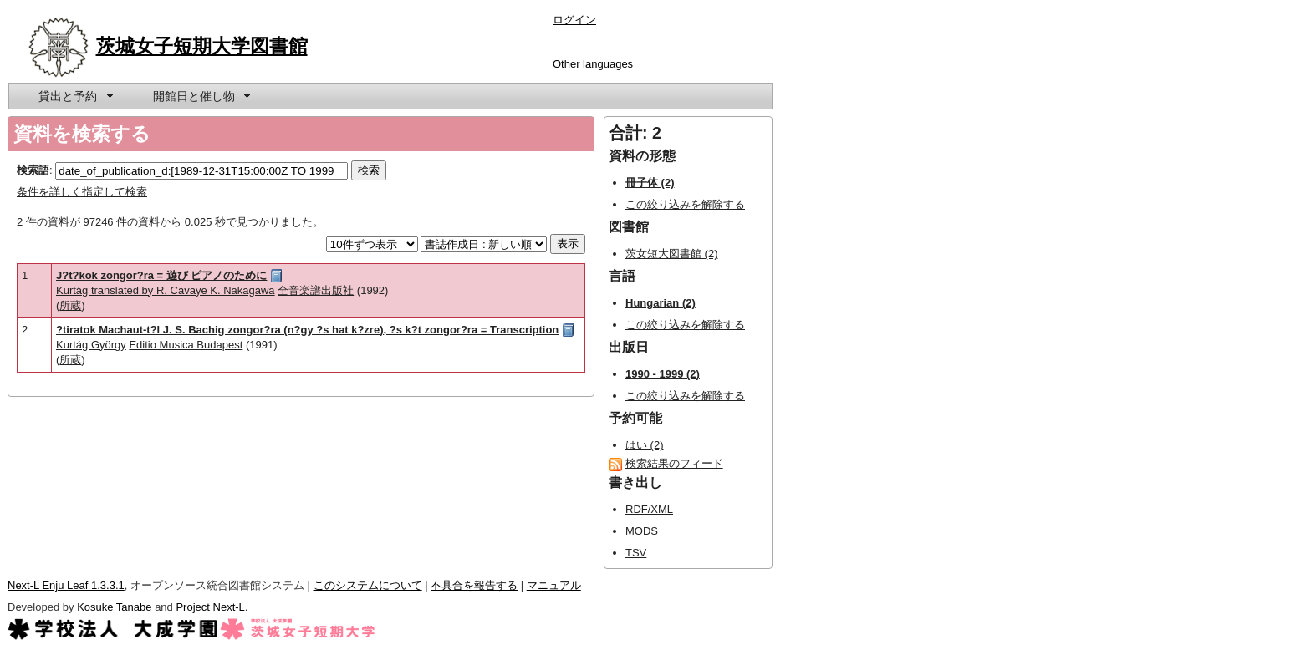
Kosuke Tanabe (114, 607)
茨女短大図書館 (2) (671, 253)
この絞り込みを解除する (685, 204)
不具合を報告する (474, 585)
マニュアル (554, 585)
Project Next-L (210, 607)
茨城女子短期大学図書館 (202, 46)
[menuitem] (74, 96)
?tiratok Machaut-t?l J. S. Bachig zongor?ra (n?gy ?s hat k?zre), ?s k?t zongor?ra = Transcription (307, 329)
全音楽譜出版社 (316, 290)
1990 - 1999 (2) (662, 374)
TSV (635, 552)
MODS (641, 531)
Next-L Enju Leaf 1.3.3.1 (66, 585)
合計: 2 (635, 133)
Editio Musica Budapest (185, 344)
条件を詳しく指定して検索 (82, 191)
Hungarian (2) (660, 303)
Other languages (593, 64)
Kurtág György (91, 344)
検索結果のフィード (674, 463)
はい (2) (644, 445)
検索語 (33, 170)
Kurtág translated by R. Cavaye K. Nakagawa (165, 290)
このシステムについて (368, 585)
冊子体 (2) (650, 182)
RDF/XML (649, 509)
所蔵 (70, 305)
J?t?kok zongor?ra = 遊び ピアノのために (161, 275)
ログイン (574, 19)
